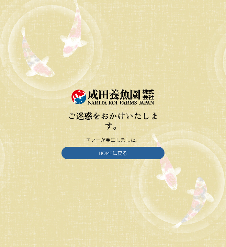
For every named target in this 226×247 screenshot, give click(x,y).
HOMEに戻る (113, 152)
